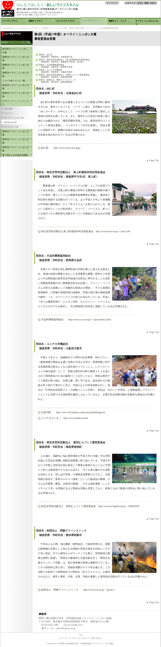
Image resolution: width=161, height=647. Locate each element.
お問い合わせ (96, 638)
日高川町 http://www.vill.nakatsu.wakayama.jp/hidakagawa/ (73, 412)
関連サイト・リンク (117, 21)
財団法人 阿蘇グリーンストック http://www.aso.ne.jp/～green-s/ (78, 589)
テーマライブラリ (10, 21)
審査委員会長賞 (10, 122)
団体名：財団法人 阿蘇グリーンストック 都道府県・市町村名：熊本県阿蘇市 (57, 81)
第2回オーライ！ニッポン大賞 (15, 94)
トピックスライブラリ (65, 21)
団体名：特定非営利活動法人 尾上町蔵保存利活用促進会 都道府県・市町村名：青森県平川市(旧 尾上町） (64, 61)
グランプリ (8, 113)
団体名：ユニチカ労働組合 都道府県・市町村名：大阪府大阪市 (56, 71)
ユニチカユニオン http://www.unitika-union (64, 418)
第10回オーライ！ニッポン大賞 (15, 50)
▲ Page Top (152, 160)
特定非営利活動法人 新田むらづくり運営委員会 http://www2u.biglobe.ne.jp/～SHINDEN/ (90, 506)
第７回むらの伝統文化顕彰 (15, 155)
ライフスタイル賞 (11, 127)
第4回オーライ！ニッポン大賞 (15, 133)
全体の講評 (8, 109)
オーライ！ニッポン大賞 (14, 118)
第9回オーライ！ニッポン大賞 (15, 58)
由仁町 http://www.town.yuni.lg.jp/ (61, 148)
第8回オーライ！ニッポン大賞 (15, 66)
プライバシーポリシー (80, 638)
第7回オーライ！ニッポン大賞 (15, 149)
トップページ (8, 28)
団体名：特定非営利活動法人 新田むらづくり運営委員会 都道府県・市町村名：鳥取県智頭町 (64, 76)
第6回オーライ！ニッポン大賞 (15, 74)
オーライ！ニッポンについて (147, 22)
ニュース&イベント (90, 20)
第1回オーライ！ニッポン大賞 (15, 87)
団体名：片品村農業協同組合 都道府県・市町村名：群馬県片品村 (56, 66)
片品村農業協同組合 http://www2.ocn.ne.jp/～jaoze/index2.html (76, 319)
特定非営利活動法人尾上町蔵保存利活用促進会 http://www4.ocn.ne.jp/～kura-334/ (85, 231)
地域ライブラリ (35, 21)
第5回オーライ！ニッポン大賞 (15, 141)
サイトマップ (65, 638)
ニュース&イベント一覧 (13, 81)
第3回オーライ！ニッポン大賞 (15, 102)
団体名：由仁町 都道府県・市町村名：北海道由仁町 (56, 56)
